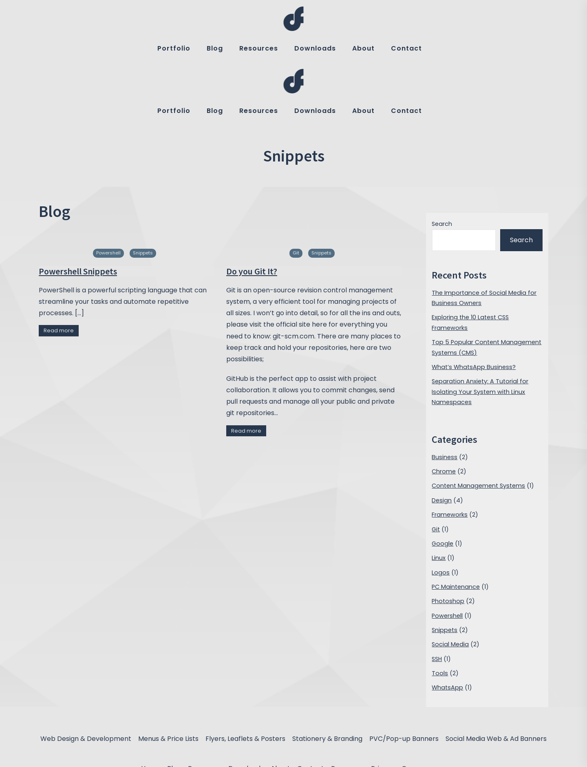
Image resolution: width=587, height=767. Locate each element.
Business (444, 395)
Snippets (143, 190)
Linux (439, 495)
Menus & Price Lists (168, 676)
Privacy (383, 706)
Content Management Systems (478, 423)
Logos (441, 510)
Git (296, 190)
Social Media (450, 582)
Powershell (108, 190)
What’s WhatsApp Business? (474, 305)
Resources (258, 48)
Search (442, 161)
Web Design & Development (85, 676)
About (363, 48)
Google (442, 481)
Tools (440, 611)
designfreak (305, 755)
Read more (59, 268)
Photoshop (448, 539)
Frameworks (450, 452)
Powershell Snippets (78, 208)
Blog (215, 48)
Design (442, 438)
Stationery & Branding (327, 676)
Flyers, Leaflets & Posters (245, 676)
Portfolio (173, 48)
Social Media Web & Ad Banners (496, 676)
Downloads (315, 48)
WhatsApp (447, 625)
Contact (406, 48)
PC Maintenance (456, 524)
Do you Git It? (251, 208)
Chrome (444, 409)
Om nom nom (424, 706)
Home (150, 706)
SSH (437, 596)
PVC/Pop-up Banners (404, 676)
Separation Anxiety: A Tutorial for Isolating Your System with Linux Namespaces (480, 329)
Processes (347, 706)
